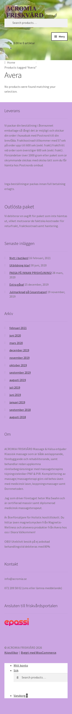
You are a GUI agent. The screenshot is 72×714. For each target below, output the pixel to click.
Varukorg (21, 695)
